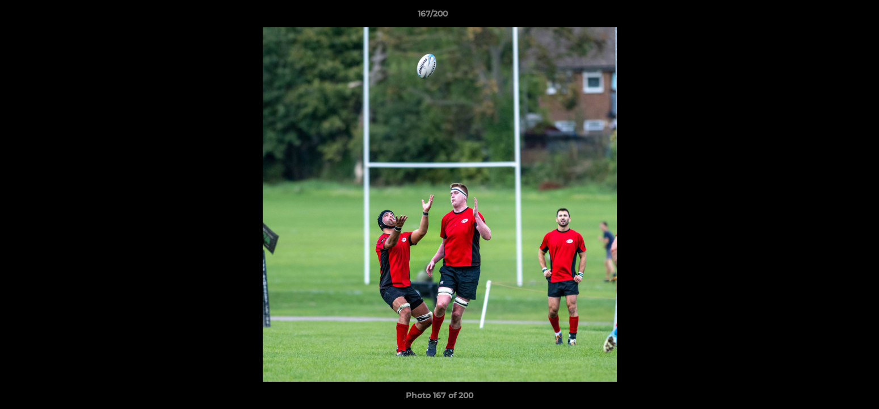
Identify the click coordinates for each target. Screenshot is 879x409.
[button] (831, 16)
